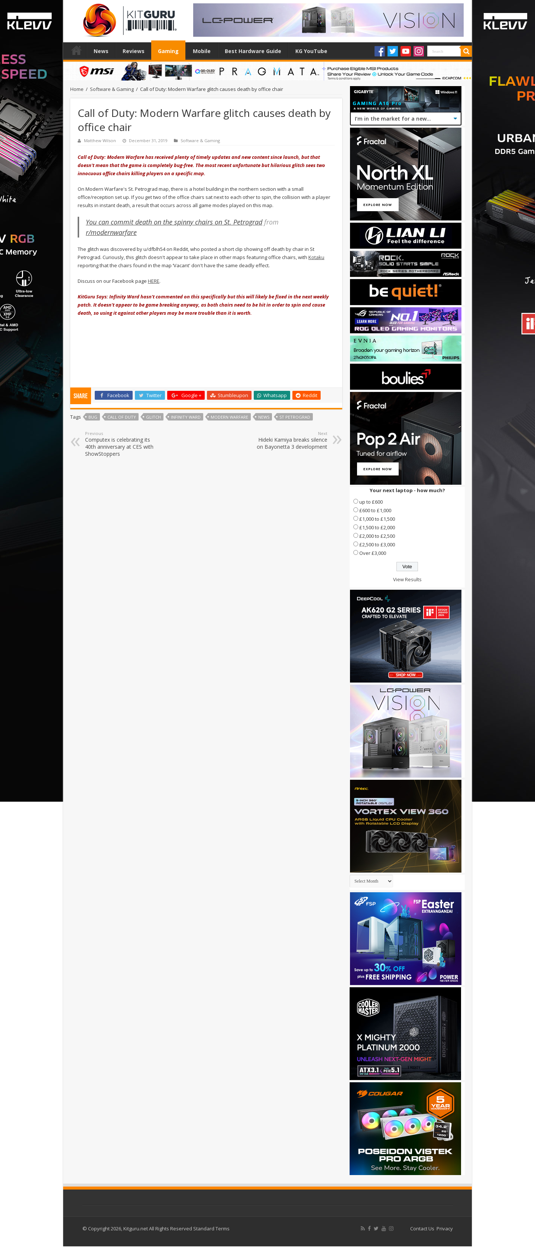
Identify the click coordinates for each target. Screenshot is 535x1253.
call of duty (121, 417)
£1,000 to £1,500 (377, 519)
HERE (153, 281)
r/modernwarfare (111, 232)
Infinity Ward (186, 417)
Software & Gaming (112, 89)
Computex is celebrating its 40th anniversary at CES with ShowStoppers (123, 444)
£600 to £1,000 (375, 510)
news (263, 417)
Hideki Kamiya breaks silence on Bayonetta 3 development (289, 440)
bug (92, 417)
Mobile (202, 51)
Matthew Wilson (100, 140)
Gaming (168, 51)
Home (76, 50)
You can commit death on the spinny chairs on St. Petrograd (174, 221)
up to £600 (371, 501)
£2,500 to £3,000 (377, 544)
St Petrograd (294, 417)
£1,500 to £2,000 (377, 527)
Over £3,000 (372, 553)
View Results (407, 579)
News (101, 51)
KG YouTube (311, 51)
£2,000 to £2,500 (377, 536)
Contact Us (422, 1228)
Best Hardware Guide (253, 51)
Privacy (445, 1228)
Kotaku (316, 257)
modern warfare (229, 417)
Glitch (153, 417)
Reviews (134, 51)
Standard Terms (211, 1228)
